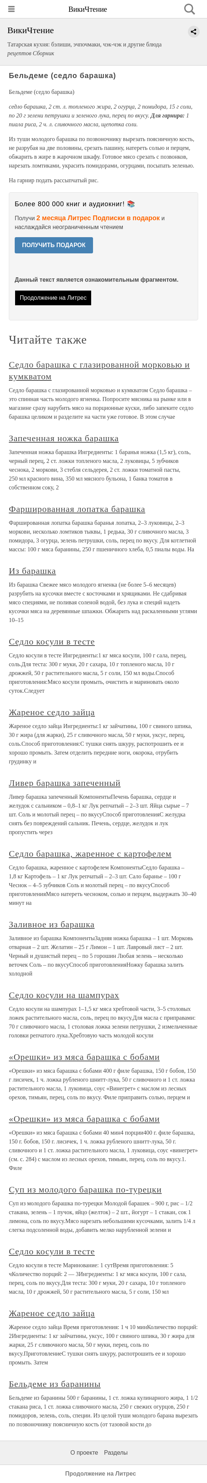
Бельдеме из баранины (55, 1384)
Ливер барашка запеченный (65, 783)
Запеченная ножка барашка (64, 438)
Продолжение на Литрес (53, 298)
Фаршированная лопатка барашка (77, 509)
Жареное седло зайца (52, 712)
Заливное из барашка (51, 924)
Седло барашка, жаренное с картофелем (90, 853)
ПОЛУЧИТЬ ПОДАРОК (54, 245)
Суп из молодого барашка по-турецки (85, 1189)
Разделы (116, 1452)
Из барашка (32, 571)
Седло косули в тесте (52, 641)
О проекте (84, 1452)
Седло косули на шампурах (64, 995)
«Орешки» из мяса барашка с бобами (84, 1057)
